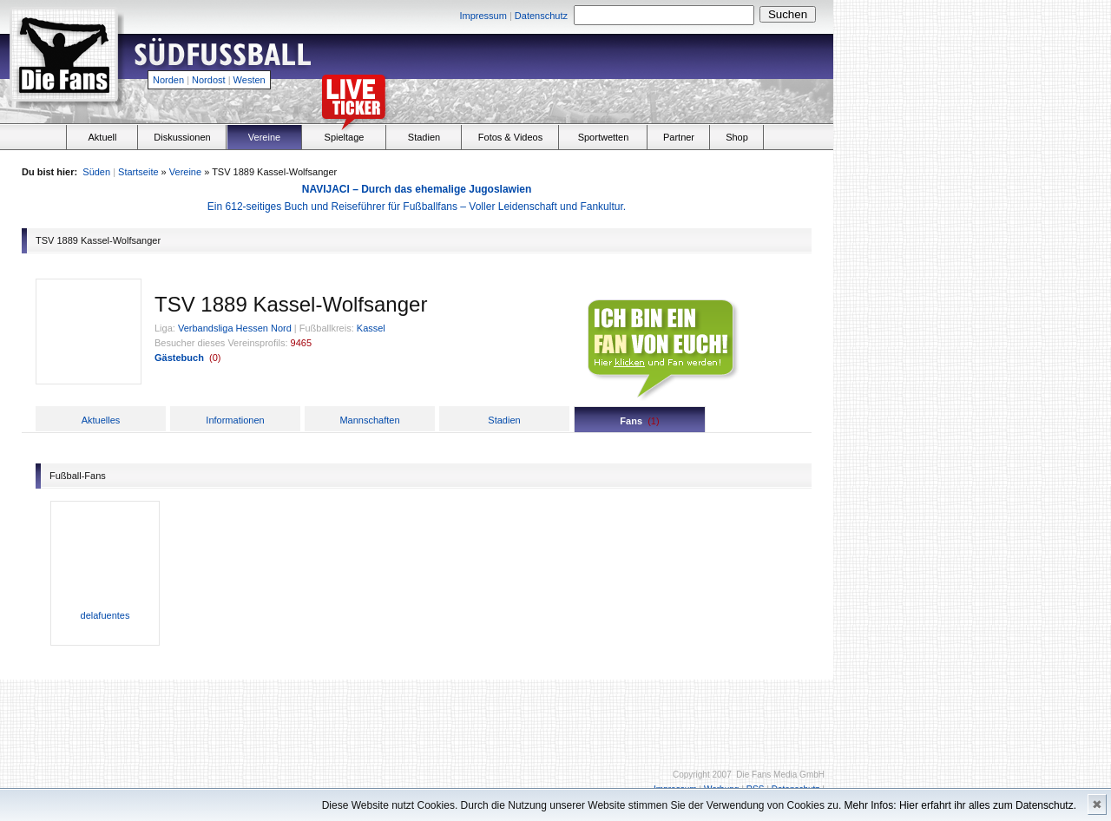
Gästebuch (179, 357)
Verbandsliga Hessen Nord (235, 328)
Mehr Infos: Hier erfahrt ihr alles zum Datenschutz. (960, 805)
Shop (737, 137)
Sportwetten (603, 137)
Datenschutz (541, 15)
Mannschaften (369, 420)
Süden (96, 172)
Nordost (209, 80)
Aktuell (102, 137)
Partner (678, 137)
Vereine (264, 137)
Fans (631, 421)
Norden (168, 80)
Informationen (235, 420)
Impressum (482, 15)
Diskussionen (182, 137)
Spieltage (345, 137)
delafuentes (105, 615)
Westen (249, 80)
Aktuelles (101, 420)
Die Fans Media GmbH (780, 774)
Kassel (371, 328)
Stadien (424, 137)
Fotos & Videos (510, 137)
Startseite (138, 172)
